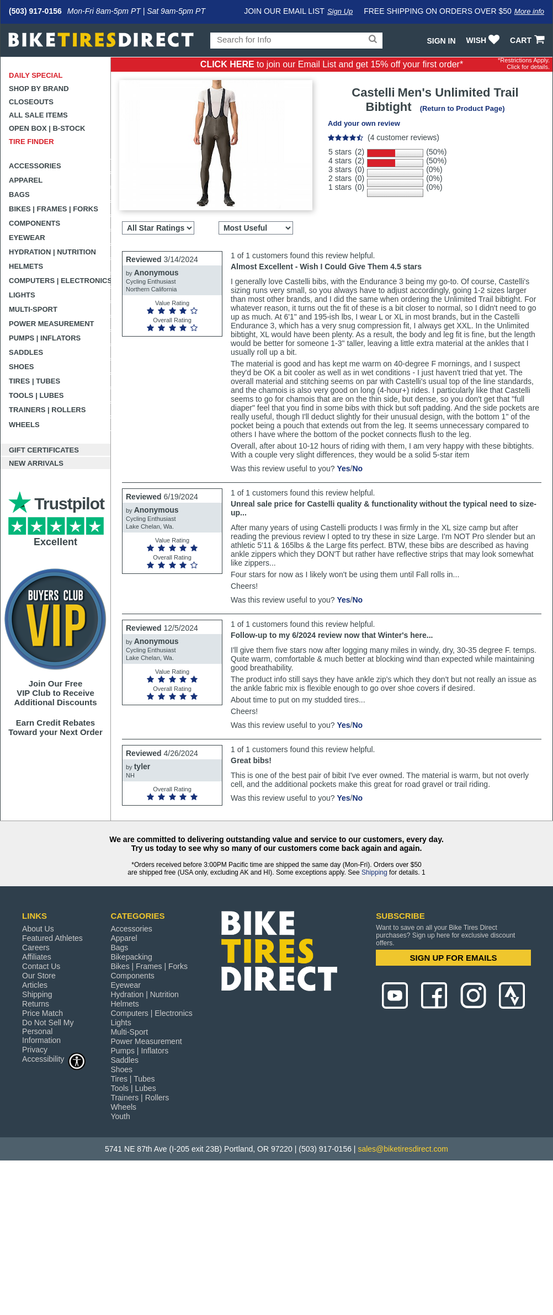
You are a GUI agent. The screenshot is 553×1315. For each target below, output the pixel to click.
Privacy (34, 1049)
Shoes (21, 367)
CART (528, 40)
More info (529, 11)
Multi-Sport (33, 309)
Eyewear (27, 237)
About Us (38, 928)
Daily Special (36, 75)
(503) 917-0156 (35, 11)
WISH (484, 40)
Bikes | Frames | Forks (53, 209)
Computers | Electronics (60, 280)
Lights (22, 295)
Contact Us (41, 966)
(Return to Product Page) (462, 108)
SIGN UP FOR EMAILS (453, 957)
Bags (19, 194)
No (357, 468)
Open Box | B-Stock (47, 128)
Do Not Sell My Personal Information (47, 1031)
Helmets (26, 266)
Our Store (39, 975)
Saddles (26, 352)
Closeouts (31, 102)
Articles (34, 985)
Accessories (35, 166)
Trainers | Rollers (47, 410)
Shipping (374, 872)
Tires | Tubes (34, 381)
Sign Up (340, 11)
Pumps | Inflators (45, 338)
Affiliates (36, 956)
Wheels (24, 424)
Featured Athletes (52, 938)
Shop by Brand (39, 88)
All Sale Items (38, 115)
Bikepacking (131, 956)
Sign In (441, 40)
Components (34, 223)
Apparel (25, 180)
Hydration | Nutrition (52, 252)
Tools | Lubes (36, 395)
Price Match (42, 1013)
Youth (120, 1116)
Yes (343, 468)
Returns (35, 1003)
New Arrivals (36, 463)
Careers (36, 947)
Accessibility (54, 1058)
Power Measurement (51, 324)
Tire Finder (31, 141)
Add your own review (364, 123)
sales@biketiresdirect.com (403, 1148)
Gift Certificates (44, 450)
